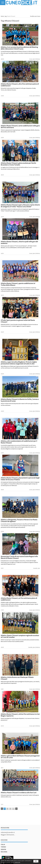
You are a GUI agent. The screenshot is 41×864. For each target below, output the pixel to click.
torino (3, 847)
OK (36, 861)
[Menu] (2, 2)
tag (5, 16)
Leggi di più (17, 862)
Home (2, 16)
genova (3, 849)
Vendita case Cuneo (35, 16)
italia (3, 844)
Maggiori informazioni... (8, 834)
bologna (4, 852)
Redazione (5, 828)
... (13, 808)
